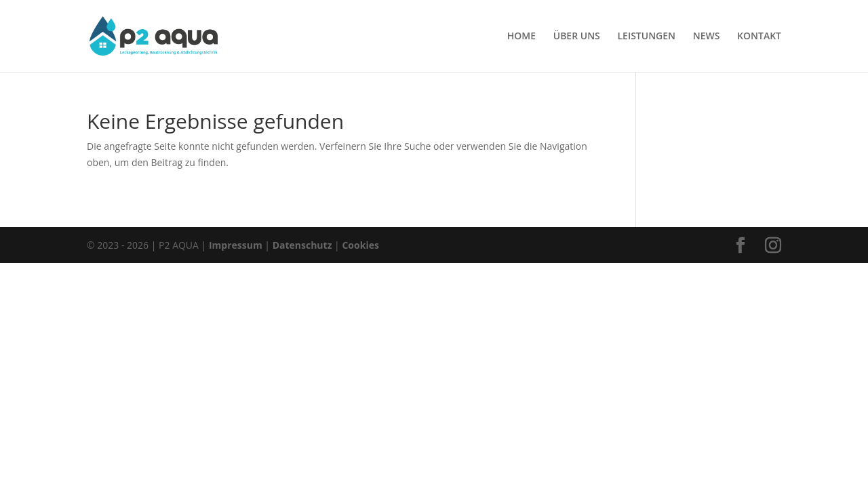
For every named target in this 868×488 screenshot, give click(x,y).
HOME (521, 36)
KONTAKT (759, 36)
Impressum (235, 245)
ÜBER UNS (576, 36)
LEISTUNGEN (646, 36)
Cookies (360, 245)
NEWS (706, 36)
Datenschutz (302, 245)
